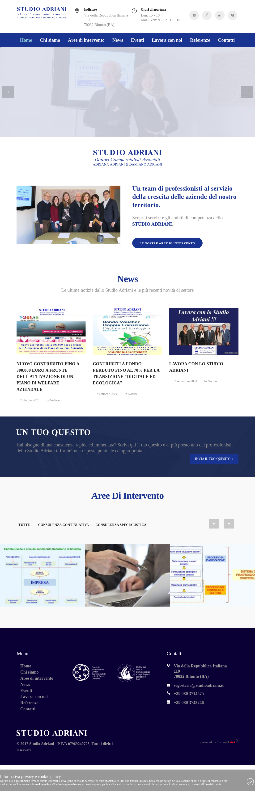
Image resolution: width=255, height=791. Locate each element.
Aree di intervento (86, 40)
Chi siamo (50, 40)
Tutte (24, 525)
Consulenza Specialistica (120, 525)
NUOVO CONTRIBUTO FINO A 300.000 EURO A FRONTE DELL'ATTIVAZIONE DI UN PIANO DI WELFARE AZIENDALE (48, 377)
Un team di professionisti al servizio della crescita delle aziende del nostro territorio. (184, 196)
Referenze (200, 40)
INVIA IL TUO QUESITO (212, 459)
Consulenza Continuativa (63, 525)
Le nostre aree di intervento (167, 243)
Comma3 (227, 742)
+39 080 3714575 (189, 693)
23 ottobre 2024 (106, 394)
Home (26, 40)
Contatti (226, 40)
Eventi (137, 40)
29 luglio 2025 (29, 400)
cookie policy (43, 784)
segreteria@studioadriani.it (199, 685)
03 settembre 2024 (185, 381)
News (117, 40)
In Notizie (53, 400)
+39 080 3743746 (189, 702)
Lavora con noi (167, 40)
